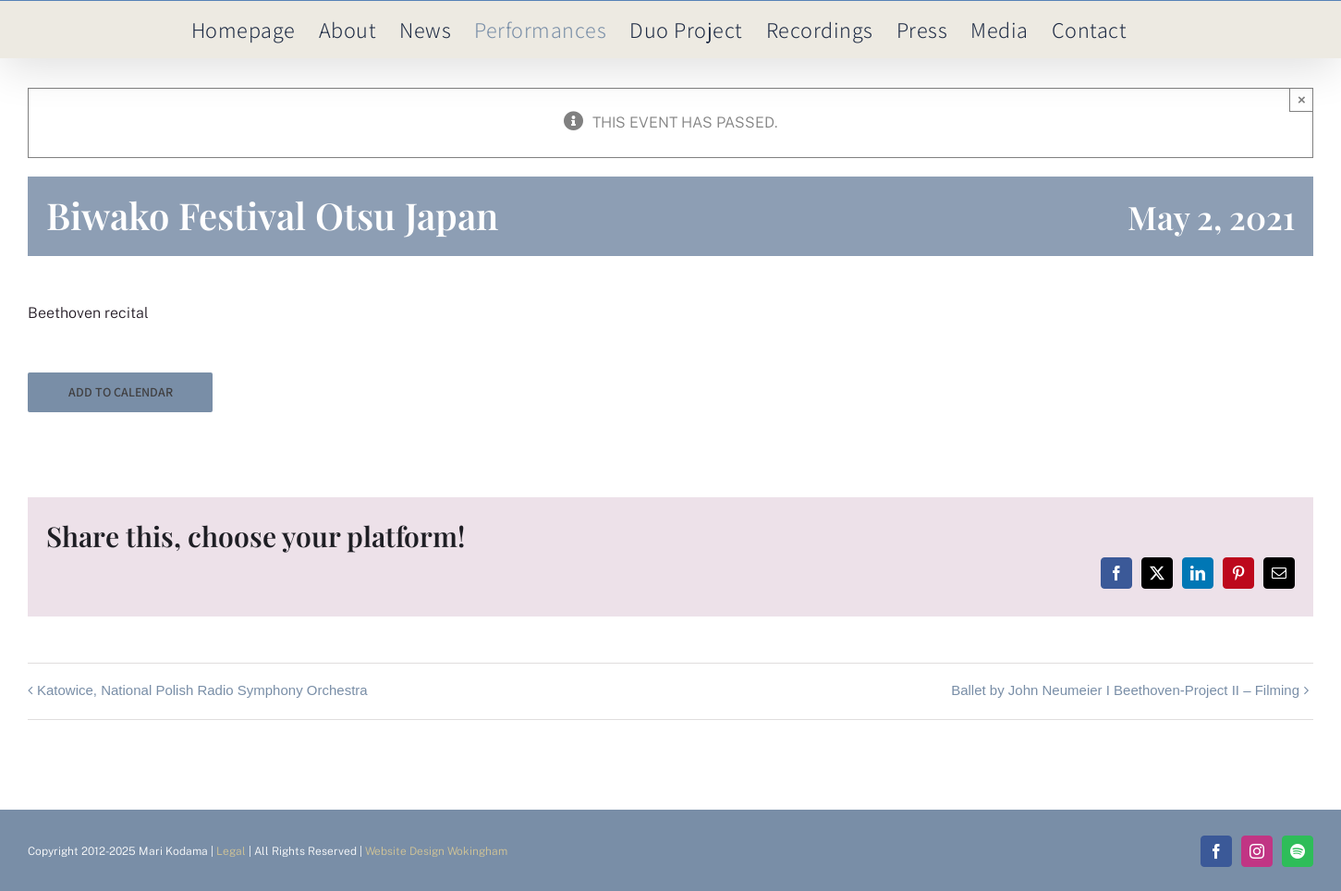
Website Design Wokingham (436, 851)
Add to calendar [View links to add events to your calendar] (120, 392)
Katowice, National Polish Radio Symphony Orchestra (202, 690)
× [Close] (1302, 99)
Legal (231, 851)
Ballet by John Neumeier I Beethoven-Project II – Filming (1125, 690)
